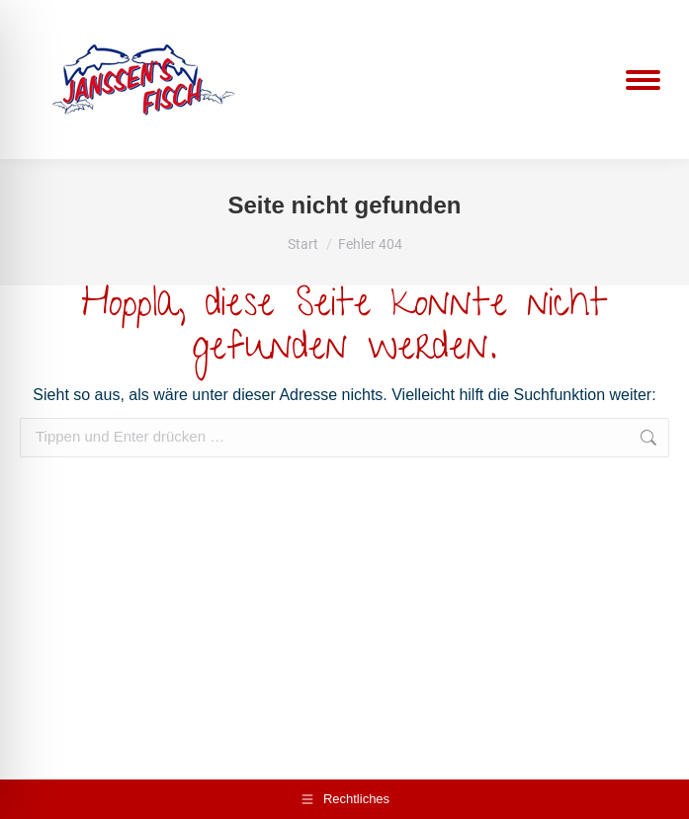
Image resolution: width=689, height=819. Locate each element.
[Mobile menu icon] (643, 80)
